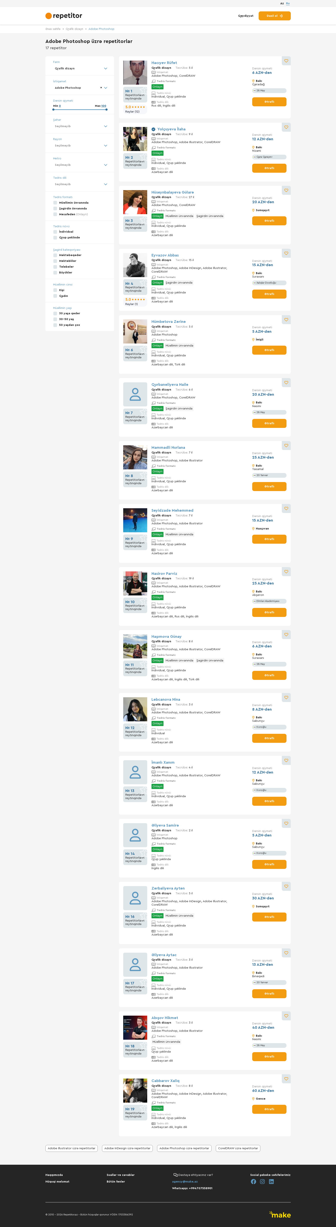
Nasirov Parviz (164, 573)
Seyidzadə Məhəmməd (173, 510)
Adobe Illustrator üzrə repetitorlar (71, 1148)
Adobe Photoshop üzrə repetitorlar (184, 1148)
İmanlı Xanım (163, 762)
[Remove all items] (99, 88)
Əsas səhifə (53, 29)
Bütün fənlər (116, 1181)
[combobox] (80, 69)
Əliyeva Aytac (164, 955)
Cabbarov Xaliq (166, 1080)
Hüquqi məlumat (57, 1181)
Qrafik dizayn (76, 29)
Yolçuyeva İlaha (172, 129)
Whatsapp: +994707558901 (192, 1188)
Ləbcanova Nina (166, 699)
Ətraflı (269, 101)
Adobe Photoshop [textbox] (69, 88)
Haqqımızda (54, 1175)
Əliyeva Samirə (165, 825)
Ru (288, 3)
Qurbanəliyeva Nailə (170, 384)
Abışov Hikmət (165, 1017)
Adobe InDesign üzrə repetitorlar (127, 1148)
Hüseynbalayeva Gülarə (173, 192)
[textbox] (80, 127)
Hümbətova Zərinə (169, 321)
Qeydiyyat (246, 16)
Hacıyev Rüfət (164, 63)
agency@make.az (185, 1181)
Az (282, 4)
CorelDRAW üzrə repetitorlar (238, 1148)
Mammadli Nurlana (168, 447)
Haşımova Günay (167, 636)
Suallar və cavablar (121, 1175)
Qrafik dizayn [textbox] (65, 68)
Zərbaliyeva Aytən (168, 888)
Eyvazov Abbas (165, 255)
